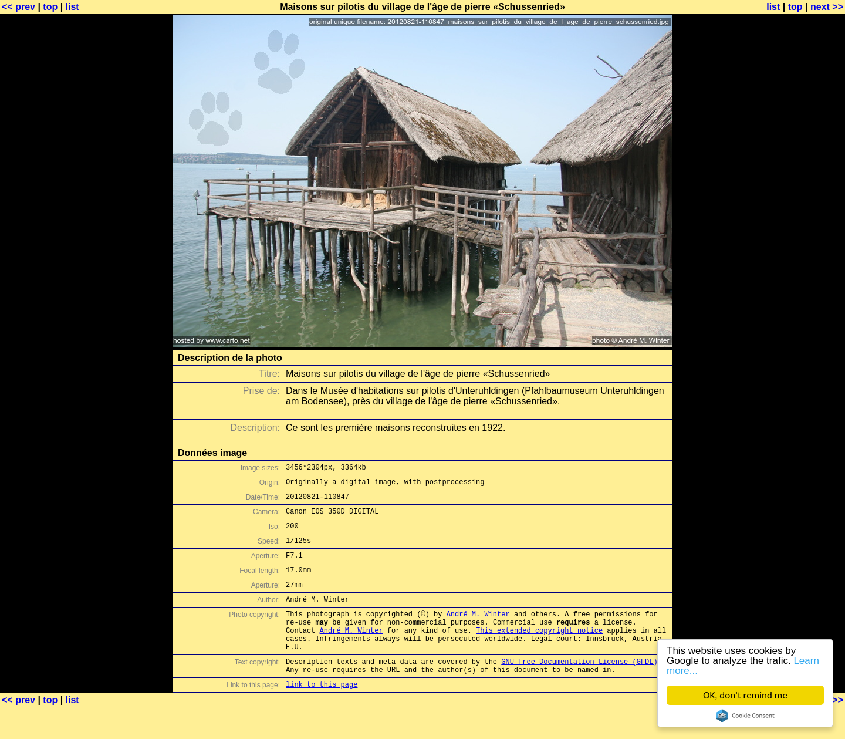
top (50, 7)
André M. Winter (478, 633)
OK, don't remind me (745, 695)
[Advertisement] (797, 290)
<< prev (18, 7)
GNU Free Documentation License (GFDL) (579, 689)
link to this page (321, 716)
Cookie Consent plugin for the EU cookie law (745, 715)
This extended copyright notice (539, 653)
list (72, 7)
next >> (826, 7)
